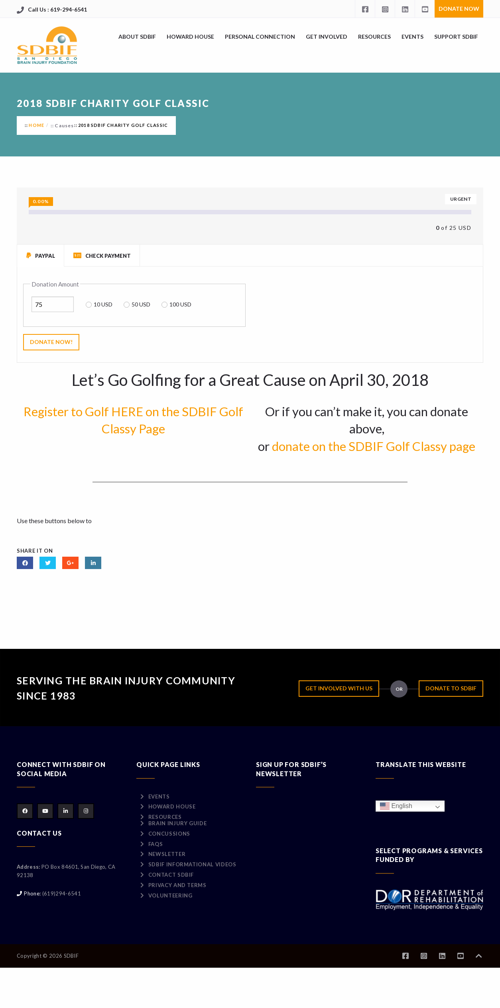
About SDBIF (137, 36)
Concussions (169, 833)
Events (412, 36)
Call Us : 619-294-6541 (57, 9)
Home (36, 125)
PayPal (40, 255)
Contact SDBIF (171, 875)
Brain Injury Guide (177, 823)
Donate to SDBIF (450, 688)
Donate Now (459, 8)
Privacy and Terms (177, 885)
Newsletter (167, 854)
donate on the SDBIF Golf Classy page (373, 446)
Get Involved (326, 36)
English (396, 806)
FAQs (155, 844)
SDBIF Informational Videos (192, 864)
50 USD (141, 304)
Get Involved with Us (338, 688)
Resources (374, 36)
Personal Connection (260, 36)
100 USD (180, 304)
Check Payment (102, 255)
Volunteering (170, 895)
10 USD (103, 304)
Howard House (190, 36)
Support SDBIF (456, 36)
